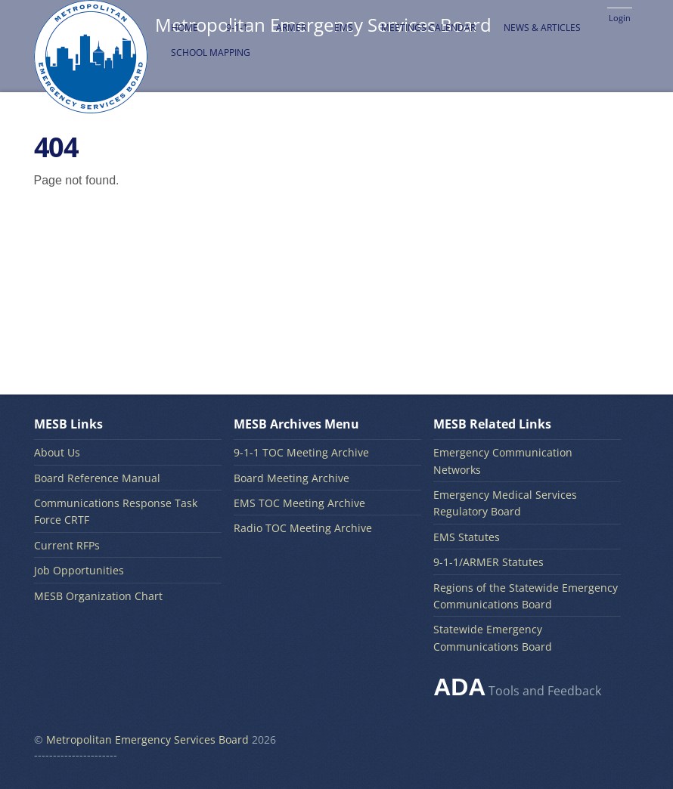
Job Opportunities (79, 570)
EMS (343, 27)
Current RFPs (67, 545)
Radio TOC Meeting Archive (303, 528)
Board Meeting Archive (291, 478)
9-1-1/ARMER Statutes (488, 562)
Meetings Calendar (428, 27)
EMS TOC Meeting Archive (299, 503)
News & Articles (542, 27)
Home (184, 27)
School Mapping (210, 52)
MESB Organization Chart (98, 596)
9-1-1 (237, 27)
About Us (57, 452)
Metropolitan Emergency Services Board (147, 739)
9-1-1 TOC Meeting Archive (301, 452)
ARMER (291, 27)
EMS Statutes (466, 537)
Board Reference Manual (97, 478)
